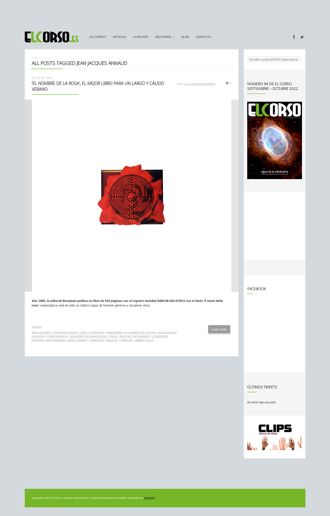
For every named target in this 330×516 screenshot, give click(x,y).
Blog (185, 36)
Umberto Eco (144, 340)
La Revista (140, 36)
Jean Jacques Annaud (134, 336)
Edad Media (114, 332)
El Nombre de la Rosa (140, 332)
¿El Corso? (97, 36)
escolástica (167, 332)
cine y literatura (92, 332)
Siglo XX (112, 340)
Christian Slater (65, 332)
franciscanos (57, 336)
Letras (37, 326)
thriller (126, 340)
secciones (163, 36)
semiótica (97, 340)
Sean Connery (77, 340)
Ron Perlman (55, 340)
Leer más (219, 329)
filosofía (38, 336)
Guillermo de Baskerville (88, 336)
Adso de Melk (41, 332)
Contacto (203, 36)
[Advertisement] (165, 13)
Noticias (119, 36)
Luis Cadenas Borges (200, 84)
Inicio (35, 58)
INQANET (149, 497)
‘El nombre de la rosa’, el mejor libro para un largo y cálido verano (98, 86)
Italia (113, 336)
